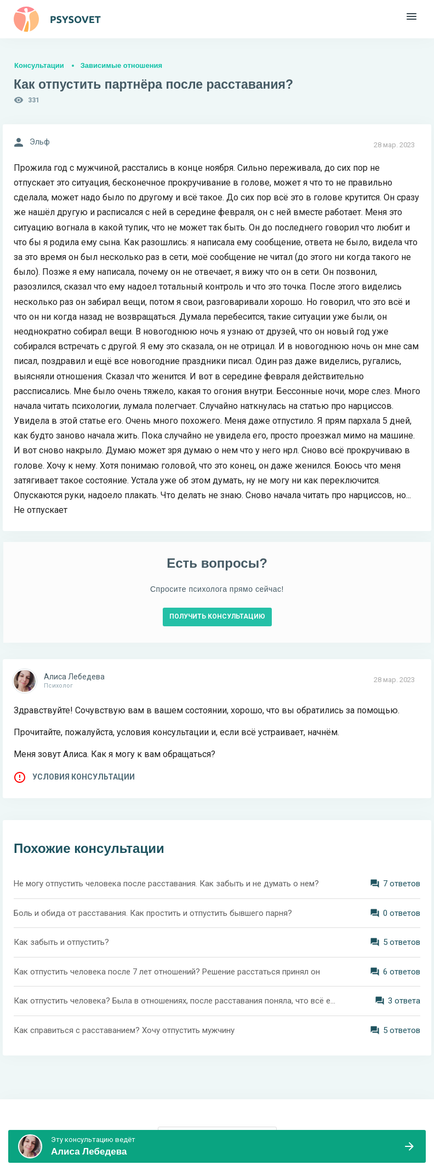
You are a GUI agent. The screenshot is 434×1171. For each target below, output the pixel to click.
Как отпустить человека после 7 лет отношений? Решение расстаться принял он (167, 972)
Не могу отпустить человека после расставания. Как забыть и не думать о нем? (166, 884)
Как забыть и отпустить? (61, 942)
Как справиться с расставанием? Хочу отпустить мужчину (124, 1030)
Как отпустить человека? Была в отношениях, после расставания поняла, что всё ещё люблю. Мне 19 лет (176, 1001)
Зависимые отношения (121, 65)
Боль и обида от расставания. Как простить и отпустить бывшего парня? (153, 913)
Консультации (39, 65)
